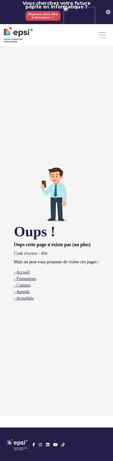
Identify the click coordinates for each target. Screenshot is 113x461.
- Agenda (22, 291)
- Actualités (24, 298)
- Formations (25, 278)
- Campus (22, 285)
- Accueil (22, 272)
